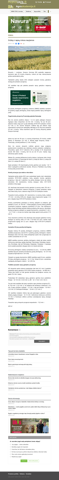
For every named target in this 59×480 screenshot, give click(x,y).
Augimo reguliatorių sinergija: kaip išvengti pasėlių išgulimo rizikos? (26, 413)
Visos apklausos (33, 460)
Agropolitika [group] (37, 11)
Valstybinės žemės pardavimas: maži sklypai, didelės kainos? (25, 388)
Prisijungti (42, 341)
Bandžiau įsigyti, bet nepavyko (19, 447)
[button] (8, 11)
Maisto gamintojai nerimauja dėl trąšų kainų (20, 364)
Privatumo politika (13, 474)
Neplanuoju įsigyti (15, 456)
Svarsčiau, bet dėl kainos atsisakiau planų (22, 449)
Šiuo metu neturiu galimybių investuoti (21, 454)
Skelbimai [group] (28, 11)
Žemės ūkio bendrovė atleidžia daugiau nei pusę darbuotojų (24, 378)
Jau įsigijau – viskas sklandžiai (19, 444)
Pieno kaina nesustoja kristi (15, 359)
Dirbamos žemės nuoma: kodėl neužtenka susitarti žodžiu (24, 383)
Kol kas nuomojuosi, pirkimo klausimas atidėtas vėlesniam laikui (28, 452)
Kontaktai (28, 474)
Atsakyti (23, 460)
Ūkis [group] (44, 11)
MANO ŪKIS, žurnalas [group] (17, 11)
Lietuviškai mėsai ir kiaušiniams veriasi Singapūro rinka (23, 354)
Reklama (22, 474)
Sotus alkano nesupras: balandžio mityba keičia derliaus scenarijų (26, 402)
